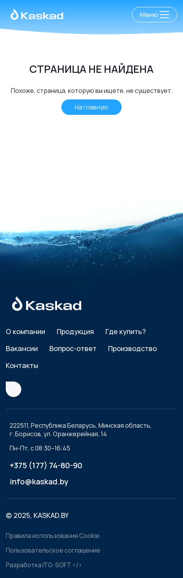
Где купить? (125, 331)
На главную (91, 107)
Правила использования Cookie (53, 535)
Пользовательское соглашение (53, 550)
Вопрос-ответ (73, 348)
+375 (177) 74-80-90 (46, 465)
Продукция (75, 331)
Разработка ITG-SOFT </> (44, 565)
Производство (132, 348)
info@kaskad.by (39, 481)
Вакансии (22, 348)
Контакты (22, 365)
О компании (25, 331)
